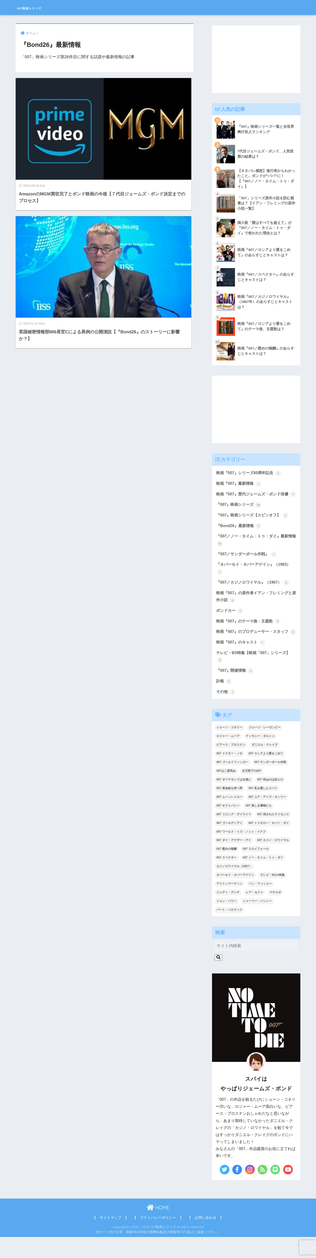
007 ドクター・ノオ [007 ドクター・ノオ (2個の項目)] (229, 774)
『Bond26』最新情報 (239, 535)
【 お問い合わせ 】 (205, 1239)
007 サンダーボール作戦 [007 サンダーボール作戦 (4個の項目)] (270, 783)
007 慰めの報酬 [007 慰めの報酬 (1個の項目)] (226, 870)
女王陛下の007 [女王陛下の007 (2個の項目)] (251, 791)
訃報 (224, 702)
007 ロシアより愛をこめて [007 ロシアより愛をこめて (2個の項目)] (265, 774)
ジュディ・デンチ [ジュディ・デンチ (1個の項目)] (228, 913)
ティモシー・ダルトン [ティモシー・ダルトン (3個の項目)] (260, 757)
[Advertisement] (256, 59)
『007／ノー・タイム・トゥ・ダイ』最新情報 (254, 549)
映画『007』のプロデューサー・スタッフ (254, 647)
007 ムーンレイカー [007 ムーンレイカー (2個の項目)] (229, 818)
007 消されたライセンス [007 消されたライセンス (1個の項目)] (273, 835)
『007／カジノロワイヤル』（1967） (254, 593)
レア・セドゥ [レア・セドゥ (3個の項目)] (254, 913)
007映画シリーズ (40, 7)
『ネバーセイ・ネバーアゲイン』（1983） (255, 578)
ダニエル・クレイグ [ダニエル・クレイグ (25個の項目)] (265, 765)
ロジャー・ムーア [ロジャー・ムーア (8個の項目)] (228, 757)
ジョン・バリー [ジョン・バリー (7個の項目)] (226, 922)
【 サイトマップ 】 (110, 1239)
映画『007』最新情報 (239, 484)
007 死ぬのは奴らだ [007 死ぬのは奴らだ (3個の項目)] (270, 800)
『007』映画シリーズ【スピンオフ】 (254, 524)
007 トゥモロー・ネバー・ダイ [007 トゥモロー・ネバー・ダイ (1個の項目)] (268, 844)
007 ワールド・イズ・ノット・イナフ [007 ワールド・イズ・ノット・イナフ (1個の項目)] (240, 852)
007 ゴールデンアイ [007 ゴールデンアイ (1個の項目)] (229, 844)
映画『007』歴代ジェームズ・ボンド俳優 (254, 499)
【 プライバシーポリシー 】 (158, 1239)
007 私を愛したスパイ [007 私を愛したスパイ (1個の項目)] (262, 809)
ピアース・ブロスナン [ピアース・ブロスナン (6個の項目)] (230, 765)
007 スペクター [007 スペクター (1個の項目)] (226, 878)
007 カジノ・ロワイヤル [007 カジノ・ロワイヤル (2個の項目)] (273, 861)
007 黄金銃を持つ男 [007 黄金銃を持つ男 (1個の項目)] (229, 809)
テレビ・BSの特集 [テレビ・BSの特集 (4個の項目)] (272, 896)
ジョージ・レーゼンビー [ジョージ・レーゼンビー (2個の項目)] (265, 748)
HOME (158, 1229)
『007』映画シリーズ (239, 513)
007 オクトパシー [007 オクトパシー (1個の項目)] (227, 826)
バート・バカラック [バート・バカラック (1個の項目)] (229, 930)
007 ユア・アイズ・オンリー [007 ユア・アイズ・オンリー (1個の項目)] (267, 818)
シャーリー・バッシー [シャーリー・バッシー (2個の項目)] (257, 922)
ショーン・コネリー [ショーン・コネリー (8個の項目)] (229, 748)
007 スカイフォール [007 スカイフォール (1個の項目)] (255, 870)
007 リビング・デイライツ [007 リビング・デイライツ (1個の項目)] (233, 835)
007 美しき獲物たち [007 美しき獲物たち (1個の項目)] (258, 826)
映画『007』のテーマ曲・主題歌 (250, 633)
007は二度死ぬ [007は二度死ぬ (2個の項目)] (226, 791)
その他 (226, 712)
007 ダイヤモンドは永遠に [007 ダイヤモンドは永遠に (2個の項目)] (233, 800)
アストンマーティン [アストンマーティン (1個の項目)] (229, 904)
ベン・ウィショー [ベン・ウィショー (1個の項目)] (260, 904)
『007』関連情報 (235, 691)
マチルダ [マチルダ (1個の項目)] (275, 913)
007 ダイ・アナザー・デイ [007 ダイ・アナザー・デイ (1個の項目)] (233, 861)
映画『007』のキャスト (242, 662)
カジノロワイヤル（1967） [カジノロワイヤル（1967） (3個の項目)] (234, 887)
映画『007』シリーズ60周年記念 (250, 474)
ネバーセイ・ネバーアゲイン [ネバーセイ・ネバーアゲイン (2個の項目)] (235, 896)
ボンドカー (230, 622)
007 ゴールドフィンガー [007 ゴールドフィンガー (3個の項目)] (232, 783)
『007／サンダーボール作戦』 (248, 564)
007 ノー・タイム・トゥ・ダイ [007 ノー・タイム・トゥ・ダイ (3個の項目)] (263, 878)
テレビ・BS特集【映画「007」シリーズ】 (255, 676)
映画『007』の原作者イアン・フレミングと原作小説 (254, 607)
